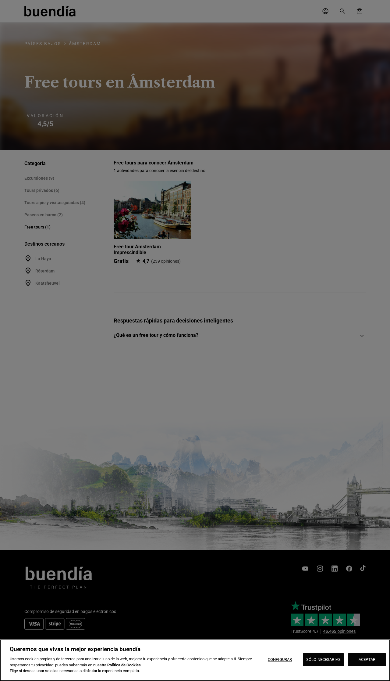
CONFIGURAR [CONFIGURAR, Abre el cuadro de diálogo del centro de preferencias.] (280, 659)
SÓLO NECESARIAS (323, 659)
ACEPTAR (367, 659)
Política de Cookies (124, 665)
